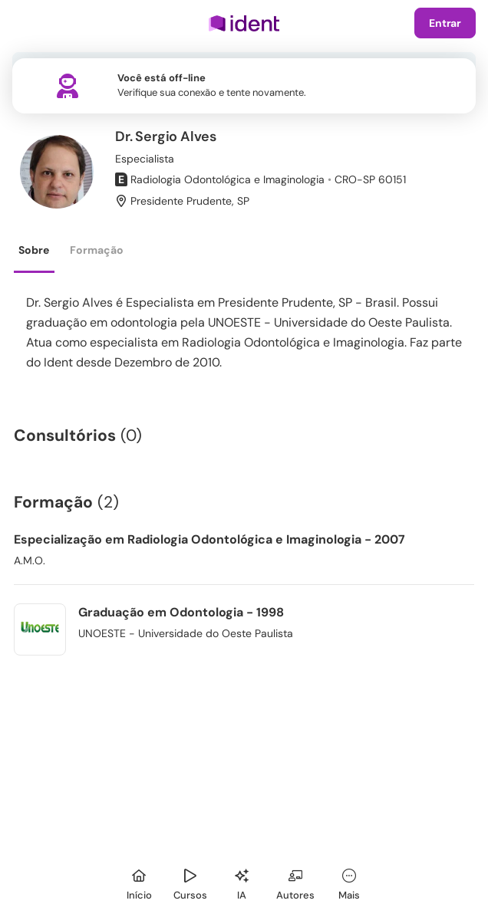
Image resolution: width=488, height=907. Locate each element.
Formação (97, 250)
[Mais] (349, 882)
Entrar (445, 23)
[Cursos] (190, 882)
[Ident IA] (242, 882)
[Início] (139, 882)
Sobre (33, 250)
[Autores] (295, 882)
